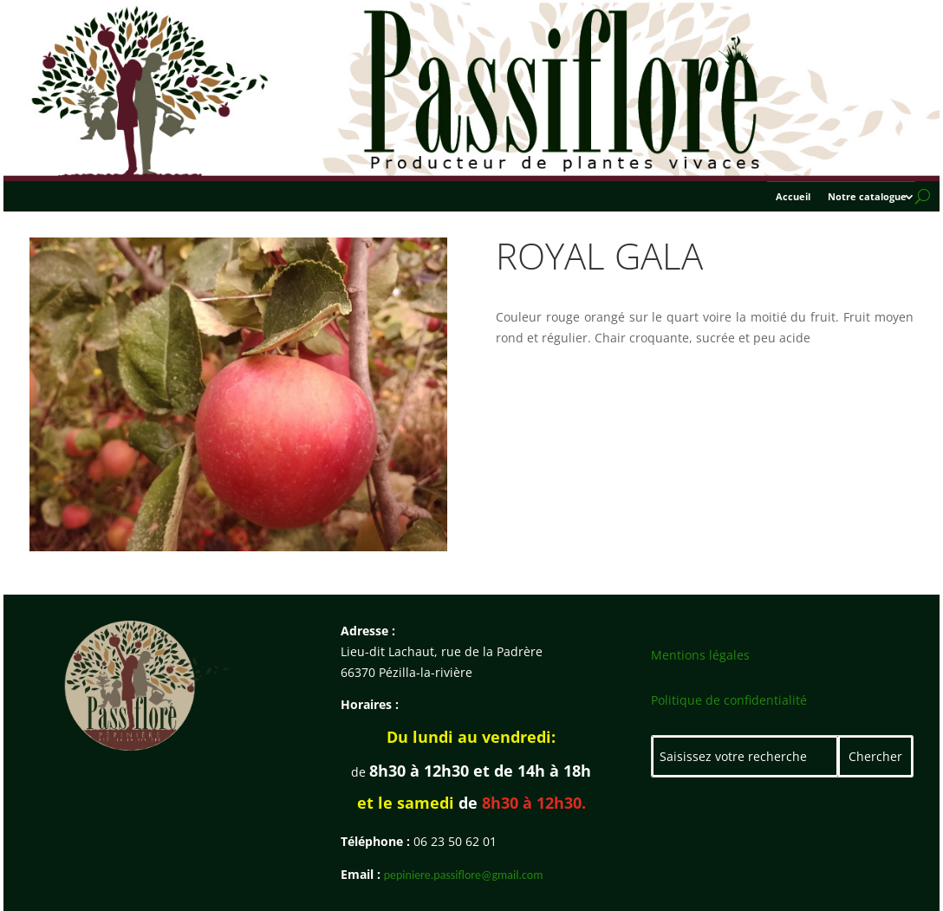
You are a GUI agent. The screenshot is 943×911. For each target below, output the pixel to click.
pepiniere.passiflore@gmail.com (463, 875)
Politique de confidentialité (729, 700)
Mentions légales (700, 655)
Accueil (793, 197)
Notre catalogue (867, 197)
